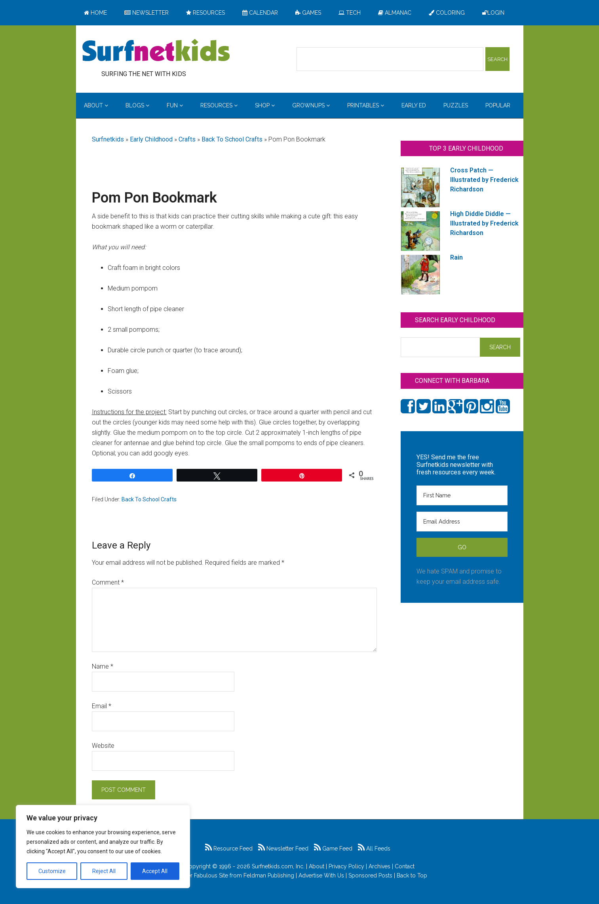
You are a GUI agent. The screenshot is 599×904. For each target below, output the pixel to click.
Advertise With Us (321, 875)
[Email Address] (462, 521)
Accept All (154, 871)
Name (102, 666)
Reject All (104, 871)
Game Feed (333, 848)
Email (101, 706)
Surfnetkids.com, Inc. (278, 866)
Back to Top (412, 875)
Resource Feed (229, 848)
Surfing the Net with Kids (156, 51)
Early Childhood (151, 139)
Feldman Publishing (268, 875)
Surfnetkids (108, 139)
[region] (103, 846)
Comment (108, 582)
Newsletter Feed (283, 848)
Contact (405, 866)
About (316, 866)
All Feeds (374, 848)
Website (103, 745)
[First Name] (462, 495)
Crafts (187, 139)
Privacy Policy (346, 866)
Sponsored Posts (370, 875)
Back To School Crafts (232, 139)
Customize (52, 871)
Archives (379, 866)
